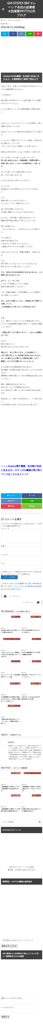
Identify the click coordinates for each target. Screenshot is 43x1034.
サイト (3, 563)
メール (4, 554)
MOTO (11, 742)
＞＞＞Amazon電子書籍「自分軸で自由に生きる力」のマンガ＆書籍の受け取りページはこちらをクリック (21, 470)
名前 (3, 546)
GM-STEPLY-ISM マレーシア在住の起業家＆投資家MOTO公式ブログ (21, 9)
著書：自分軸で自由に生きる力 (22, 870)
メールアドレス (7, 1007)
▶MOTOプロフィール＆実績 (21, 867)
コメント (5, 528)
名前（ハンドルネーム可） (12, 998)
